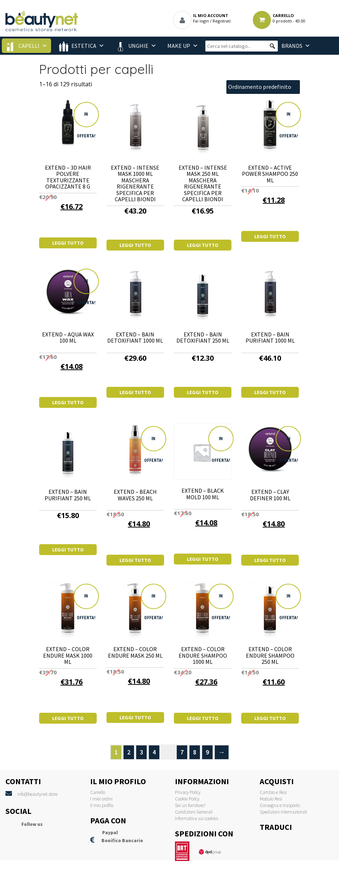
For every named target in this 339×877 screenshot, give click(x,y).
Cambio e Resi (273, 792)
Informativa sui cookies (196, 818)
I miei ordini (101, 799)
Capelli (28, 45)
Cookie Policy (187, 799)
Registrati (222, 21)
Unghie (138, 45)
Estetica (83, 45)
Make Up (178, 45)
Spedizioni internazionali (283, 812)
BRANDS (291, 45)
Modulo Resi (271, 799)
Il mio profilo (101, 805)
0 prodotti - (289, 21)
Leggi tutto (68, 243)
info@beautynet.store (37, 794)
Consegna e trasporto (280, 805)
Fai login (201, 21)
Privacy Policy (188, 792)
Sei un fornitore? (190, 805)
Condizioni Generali (194, 812)
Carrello (97, 792)
